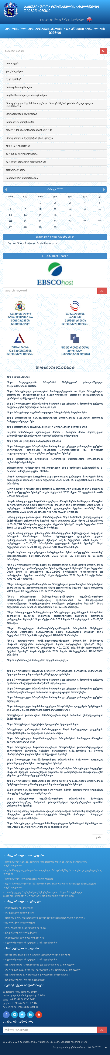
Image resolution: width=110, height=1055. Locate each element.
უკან (98, 837)
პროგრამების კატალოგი (21, 114)
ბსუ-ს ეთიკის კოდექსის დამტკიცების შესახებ (34, 441)
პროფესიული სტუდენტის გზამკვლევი (29, 138)
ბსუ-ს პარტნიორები (18, 146)
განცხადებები (14, 71)
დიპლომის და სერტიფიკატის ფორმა (29, 130)
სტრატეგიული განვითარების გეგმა (25, 928)
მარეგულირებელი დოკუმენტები (26, 162)
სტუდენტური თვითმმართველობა (24, 938)
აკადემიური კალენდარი (19, 913)
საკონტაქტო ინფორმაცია (22, 178)
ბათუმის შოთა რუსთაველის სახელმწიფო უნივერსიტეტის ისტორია (45, 918)
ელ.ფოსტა (46, 19)
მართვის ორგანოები (19, 87)
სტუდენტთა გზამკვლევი (19, 908)
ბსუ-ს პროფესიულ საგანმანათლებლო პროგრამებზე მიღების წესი (47, 413)
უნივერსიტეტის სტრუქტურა (21, 933)
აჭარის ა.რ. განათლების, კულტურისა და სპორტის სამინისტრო (43, 970)
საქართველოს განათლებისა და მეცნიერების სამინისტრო (39, 965)
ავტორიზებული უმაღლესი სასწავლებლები (31, 943)
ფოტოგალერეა (16, 170)
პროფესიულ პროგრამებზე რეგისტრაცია (29, 879)
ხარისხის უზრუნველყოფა (22, 154)
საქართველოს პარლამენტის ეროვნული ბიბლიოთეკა (37, 975)
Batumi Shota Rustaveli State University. (32, 243)
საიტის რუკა (62, 19)
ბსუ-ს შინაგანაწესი (18, 377)
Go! (102, 290)
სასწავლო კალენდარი (20, 122)
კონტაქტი (78, 19)
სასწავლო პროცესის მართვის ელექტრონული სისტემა (37, 955)
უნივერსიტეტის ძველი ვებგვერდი (25, 980)
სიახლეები (12, 63)
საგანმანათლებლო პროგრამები (26, 95)
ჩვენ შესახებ (13, 79)
